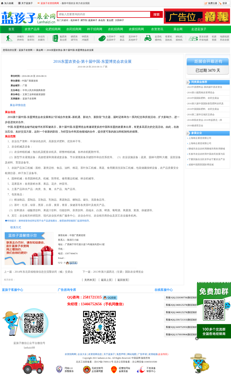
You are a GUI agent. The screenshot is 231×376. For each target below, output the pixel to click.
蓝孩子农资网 (25, 50)
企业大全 (82, 354)
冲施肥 (85, 39)
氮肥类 (63, 36)
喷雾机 (168, 36)
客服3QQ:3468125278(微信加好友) (183, 312)
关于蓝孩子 (27, 3)
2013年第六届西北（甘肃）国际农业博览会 (118, 271)
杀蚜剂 (30, 36)
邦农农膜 (224, 39)
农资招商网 (70, 354)
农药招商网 (73, 29)
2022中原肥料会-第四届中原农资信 (204, 87)
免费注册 (212, 3)
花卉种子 (75, 20)
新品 (122, 39)
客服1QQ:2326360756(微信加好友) (183, 297)
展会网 (178, 29)
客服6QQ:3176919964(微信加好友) (183, 334)
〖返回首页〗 (123, 280)
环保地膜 (203, 39)
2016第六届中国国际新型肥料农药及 (205, 103)
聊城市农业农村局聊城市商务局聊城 (207, 148)
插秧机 (179, 39)
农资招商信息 (95, 354)
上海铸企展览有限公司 (200, 138)
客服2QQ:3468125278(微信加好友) (183, 305)
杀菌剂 (41, 39)
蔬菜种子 (92, 20)
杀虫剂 (101, 20)
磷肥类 (74, 36)
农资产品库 (32, 29)
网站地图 (131, 354)
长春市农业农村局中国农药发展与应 (207, 154)
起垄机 (158, 36)
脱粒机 (168, 39)
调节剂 (83, 20)
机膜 (214, 36)
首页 (11, 29)
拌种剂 (20, 39)
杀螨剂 (20, 36)
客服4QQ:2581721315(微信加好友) (183, 319)
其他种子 (133, 39)
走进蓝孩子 (198, 29)
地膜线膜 (224, 36)
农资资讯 (157, 29)
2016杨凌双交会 (195, 125)
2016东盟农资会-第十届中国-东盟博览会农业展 (70, 50)
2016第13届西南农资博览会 (201, 92)
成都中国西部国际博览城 (201, 164)
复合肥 (110, 20)
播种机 (158, 39)
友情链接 (158, 354)
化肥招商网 (53, 29)
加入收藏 (8, 3)
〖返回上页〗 (106, 280)
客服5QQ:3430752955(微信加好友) (183, 327)
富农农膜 (203, 36)
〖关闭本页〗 (90, 280)
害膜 (214, 39)
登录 (224, 3)
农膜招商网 (136, 29)
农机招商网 (115, 29)
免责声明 (121, 354)
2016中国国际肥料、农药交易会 (203, 98)
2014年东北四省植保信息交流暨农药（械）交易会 (44, 271)
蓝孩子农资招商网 (50, 3)
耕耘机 (179, 36)
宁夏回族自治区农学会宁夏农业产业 (207, 159)
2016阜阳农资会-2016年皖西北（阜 (204, 120)
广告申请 (142, 354)
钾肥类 (85, 36)
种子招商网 (94, 29)
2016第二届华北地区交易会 (201, 114)
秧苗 (122, 36)
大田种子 (119, 20)
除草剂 (30, 39)
